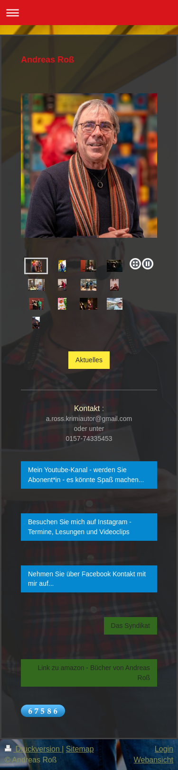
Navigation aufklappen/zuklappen (89, 12)
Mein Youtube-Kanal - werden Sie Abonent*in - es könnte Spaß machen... (86, 474)
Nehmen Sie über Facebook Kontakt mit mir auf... (87, 579)
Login (164, 749)
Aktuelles (89, 360)
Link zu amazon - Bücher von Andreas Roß (93, 672)
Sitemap (80, 749)
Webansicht (153, 760)
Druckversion (33, 749)
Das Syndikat (130, 625)
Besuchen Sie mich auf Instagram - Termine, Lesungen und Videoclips (79, 527)
